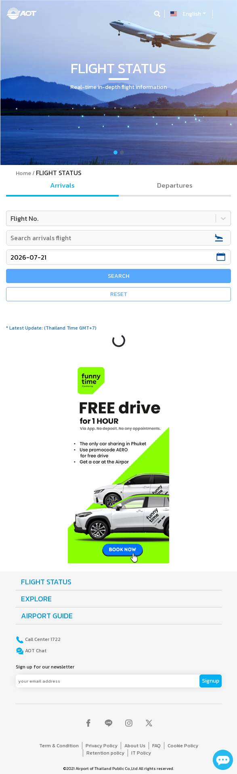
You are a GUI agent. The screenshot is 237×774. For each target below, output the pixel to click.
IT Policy (141, 753)
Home (23, 173)
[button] (18, 82)
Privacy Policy (101, 745)
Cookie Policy (183, 745)
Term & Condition (59, 745)
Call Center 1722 (42, 639)
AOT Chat (35, 650)
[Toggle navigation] (224, 13)
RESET (118, 294)
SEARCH (118, 276)
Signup (210, 681)
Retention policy (105, 753)
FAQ (156, 745)
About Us (134, 745)
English (191, 14)
